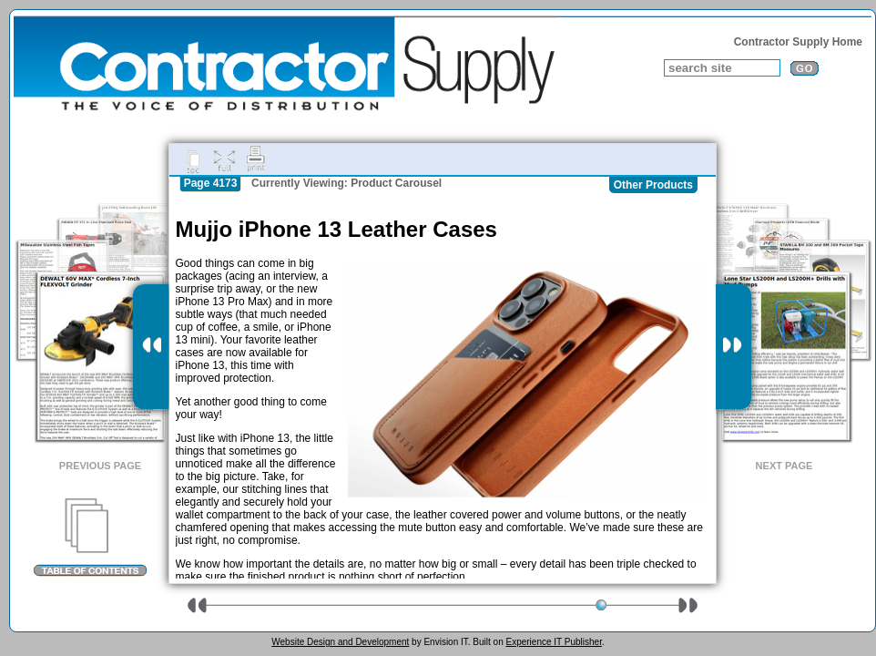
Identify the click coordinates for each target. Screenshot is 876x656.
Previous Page (100, 465)
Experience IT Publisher (553, 642)
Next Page (784, 465)
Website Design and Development (340, 642)
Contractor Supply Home (798, 42)
